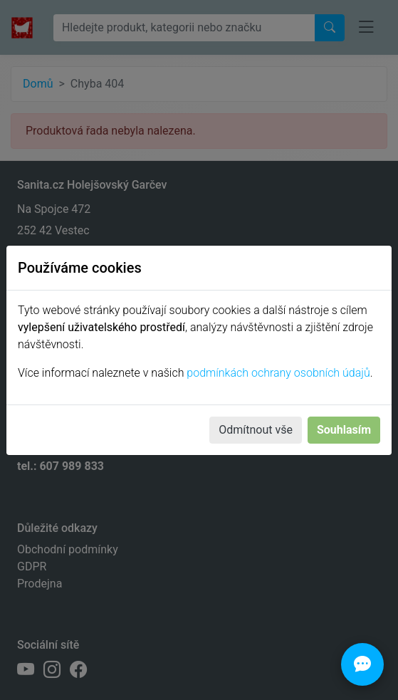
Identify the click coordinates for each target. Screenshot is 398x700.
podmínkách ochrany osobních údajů (278, 373)
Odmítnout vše (256, 430)
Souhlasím (344, 430)
